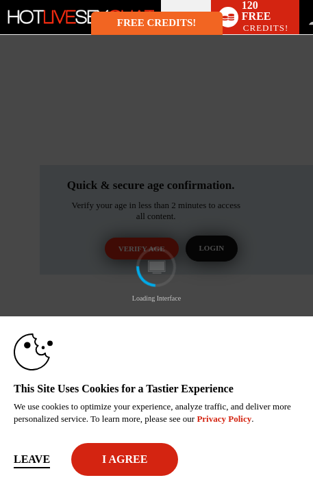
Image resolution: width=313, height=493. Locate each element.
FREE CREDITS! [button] (156, 22)
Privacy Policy (224, 419)
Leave (32, 459)
